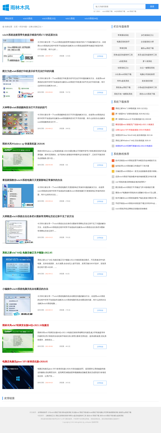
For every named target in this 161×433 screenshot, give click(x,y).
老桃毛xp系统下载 (125, 412)
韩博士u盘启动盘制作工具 (77, 416)
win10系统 (27, 18)
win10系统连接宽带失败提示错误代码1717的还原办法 (30, 35)
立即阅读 (100, 56)
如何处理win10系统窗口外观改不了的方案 (132, 166)
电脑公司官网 (104, 412)
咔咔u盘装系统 (123, 81)
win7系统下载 (131, 11)
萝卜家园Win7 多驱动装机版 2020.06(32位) (132, 114)
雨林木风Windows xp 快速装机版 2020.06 (23, 143)
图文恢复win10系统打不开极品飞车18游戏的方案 (135, 187)
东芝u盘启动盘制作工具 (147, 55)
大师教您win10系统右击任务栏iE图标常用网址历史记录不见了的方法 (38, 216)
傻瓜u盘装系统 (118, 416)
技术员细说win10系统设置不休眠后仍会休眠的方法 (135, 161)
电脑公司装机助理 (147, 74)
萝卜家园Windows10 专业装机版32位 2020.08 (133, 119)
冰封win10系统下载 (106, 416)
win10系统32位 (49, 18)
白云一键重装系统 (147, 68)
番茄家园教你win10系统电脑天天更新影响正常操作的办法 (32, 180)
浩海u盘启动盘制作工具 (123, 55)
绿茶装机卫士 (123, 68)
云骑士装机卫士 (35, 27)
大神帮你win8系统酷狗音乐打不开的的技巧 (24, 107)
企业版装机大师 (147, 42)
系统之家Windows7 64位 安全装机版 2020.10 (133, 141)
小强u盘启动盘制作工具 (147, 87)
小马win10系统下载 (54, 412)
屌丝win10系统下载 (147, 94)
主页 (16, 27)
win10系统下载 (107, 11)
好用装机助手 (42, 412)
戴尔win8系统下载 (92, 412)
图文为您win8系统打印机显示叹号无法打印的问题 (28, 71)
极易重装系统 (113, 412)
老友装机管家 (147, 81)
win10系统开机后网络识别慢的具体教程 (131, 209)
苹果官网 (123, 48)
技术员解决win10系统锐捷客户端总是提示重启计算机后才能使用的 (136, 198)
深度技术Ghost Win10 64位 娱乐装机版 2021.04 (133, 135)
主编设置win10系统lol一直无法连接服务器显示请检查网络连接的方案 (136, 171)
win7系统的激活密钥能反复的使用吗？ (130, 182)
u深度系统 (123, 61)
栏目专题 (23, 27)
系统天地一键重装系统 (123, 94)
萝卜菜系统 (147, 61)
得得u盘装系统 (66, 412)
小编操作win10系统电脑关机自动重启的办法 (25, 289)
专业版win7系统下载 (79, 412)
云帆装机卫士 (50, 416)
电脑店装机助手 (123, 42)
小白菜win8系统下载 (123, 74)
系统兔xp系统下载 (123, 87)
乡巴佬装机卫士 (147, 35)
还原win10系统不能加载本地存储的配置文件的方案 (135, 177)
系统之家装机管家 (61, 416)
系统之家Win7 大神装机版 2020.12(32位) (131, 108)
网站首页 (9, 18)
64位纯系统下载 (119, 11)
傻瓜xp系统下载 (147, 48)
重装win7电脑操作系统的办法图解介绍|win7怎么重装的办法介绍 (136, 193)
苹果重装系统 (123, 35)
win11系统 (70, 18)
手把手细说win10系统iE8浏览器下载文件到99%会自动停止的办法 (136, 203)
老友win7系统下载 (93, 416)
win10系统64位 (91, 18)
